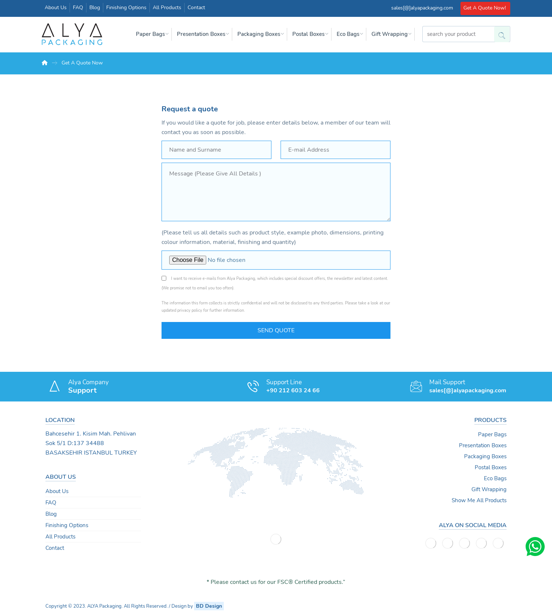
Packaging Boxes (485, 456)
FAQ (50, 502)
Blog (51, 514)
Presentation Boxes (483, 445)
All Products (60, 536)
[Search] (499, 32)
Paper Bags (492, 434)
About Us (56, 491)
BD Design (209, 606)
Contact (54, 548)
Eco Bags (495, 478)
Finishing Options (66, 525)
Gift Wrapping (489, 489)
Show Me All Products (479, 500)
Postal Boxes (491, 467)
